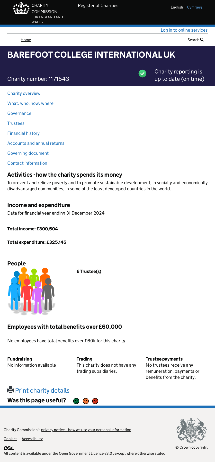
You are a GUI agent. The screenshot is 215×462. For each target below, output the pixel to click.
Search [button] (196, 39)
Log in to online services (184, 30)
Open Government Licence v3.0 (85, 453)
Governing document (28, 153)
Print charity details (38, 390)
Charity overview (24, 93)
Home (26, 39)
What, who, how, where (30, 103)
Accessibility (32, 438)
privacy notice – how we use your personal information (86, 429)
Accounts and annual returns (35, 143)
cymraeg (194, 7)
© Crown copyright (191, 447)
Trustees (16, 123)
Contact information (27, 163)
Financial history (23, 133)
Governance (19, 113)
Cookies (10, 438)
